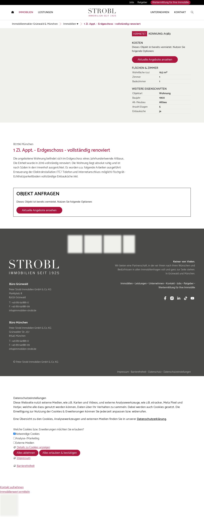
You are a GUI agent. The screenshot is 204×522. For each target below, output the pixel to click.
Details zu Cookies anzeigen (33, 447)
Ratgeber (142, 2)
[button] (165, 298)
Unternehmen (156, 283)
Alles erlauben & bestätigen (59, 452)
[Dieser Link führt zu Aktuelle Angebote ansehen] (155, 59)
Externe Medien (24, 442)
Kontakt (170, 283)
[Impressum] (21, 458)
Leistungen (141, 283)
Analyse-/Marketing (27, 438)
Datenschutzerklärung (151, 419)
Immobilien (127, 283)
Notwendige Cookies (27, 433)
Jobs (131, 2)
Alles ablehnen (26, 452)
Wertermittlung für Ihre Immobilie (170, 2)
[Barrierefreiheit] (24, 466)
